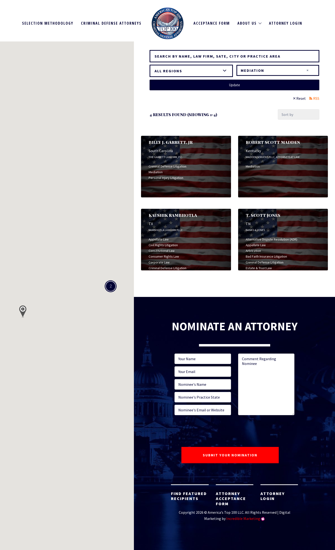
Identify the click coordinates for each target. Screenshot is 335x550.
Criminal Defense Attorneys (111, 23)
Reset (301, 98)
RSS (316, 98)
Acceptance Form (211, 23)
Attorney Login (285, 23)
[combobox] (277, 70)
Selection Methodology (47, 23)
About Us (247, 23)
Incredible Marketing (243, 518)
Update (234, 85)
